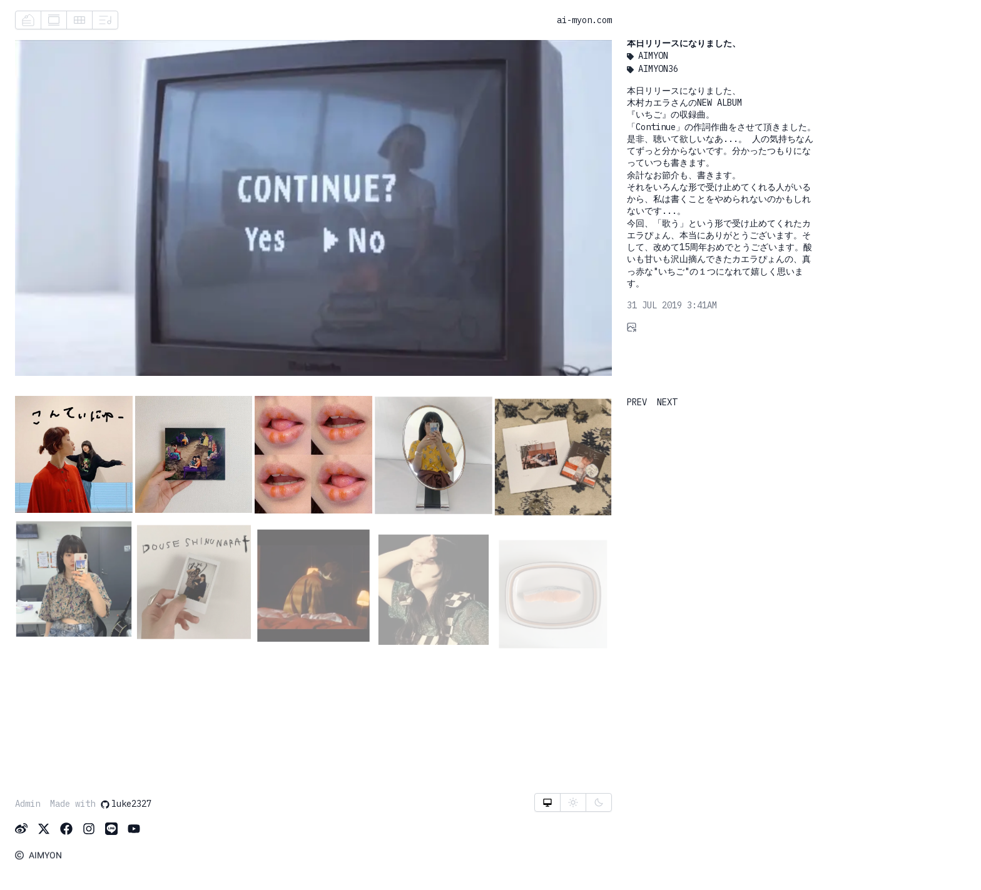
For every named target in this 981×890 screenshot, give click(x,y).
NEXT (667, 402)
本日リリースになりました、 (684, 43)
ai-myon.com (584, 20)
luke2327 (125, 804)
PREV (637, 402)
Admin (27, 804)
